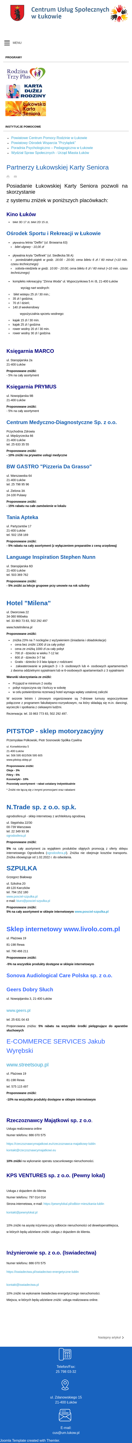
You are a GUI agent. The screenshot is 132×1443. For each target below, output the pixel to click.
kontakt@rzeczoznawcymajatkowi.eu (31, 1150)
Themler (53, 1440)
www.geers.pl (18, 1010)
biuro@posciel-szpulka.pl (33, 901)
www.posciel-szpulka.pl (22, 896)
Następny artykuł (111, 1337)
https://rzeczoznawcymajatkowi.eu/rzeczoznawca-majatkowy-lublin (50, 1143)
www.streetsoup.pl (27, 1065)
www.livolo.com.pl (92, 929)
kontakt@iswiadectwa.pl (22, 1284)
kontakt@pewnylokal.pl (21, 1212)
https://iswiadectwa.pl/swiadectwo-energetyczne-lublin (42, 1272)
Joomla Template (13, 1440)
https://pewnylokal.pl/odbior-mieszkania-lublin (73, 1203)
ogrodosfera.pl (16, 835)
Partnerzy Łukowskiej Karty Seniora (57, 167)
